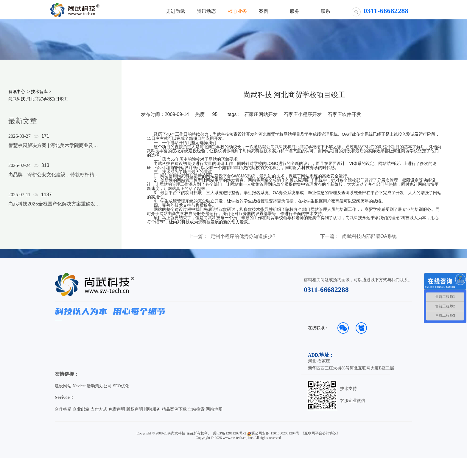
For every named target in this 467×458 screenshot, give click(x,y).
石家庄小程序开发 (303, 114)
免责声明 (116, 409)
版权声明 (134, 409)
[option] (54, 178)
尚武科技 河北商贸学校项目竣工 (38, 99)
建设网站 (63, 386)
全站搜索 (196, 409)
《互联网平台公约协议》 (320, 433)
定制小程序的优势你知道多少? (243, 236)
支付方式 (99, 409)
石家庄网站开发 (261, 114)
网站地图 (214, 409)
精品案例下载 (174, 409)
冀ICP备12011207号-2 (229, 433)
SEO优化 (121, 386)
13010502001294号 (285, 433)
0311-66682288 (326, 289)
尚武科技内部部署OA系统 (369, 236)
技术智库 (39, 91)
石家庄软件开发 (344, 114)
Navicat (79, 386)
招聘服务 (152, 409)
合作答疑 (63, 409)
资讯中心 (16, 91)
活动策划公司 (99, 386)
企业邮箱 (81, 409)
